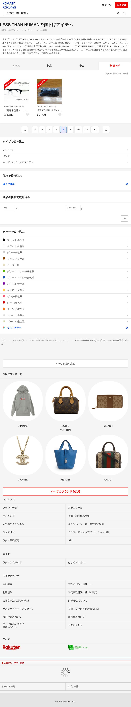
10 (78, 129)
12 (95, 129)
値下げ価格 (65, 184)
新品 (49, 65)
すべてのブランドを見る (65, 491)
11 (86, 129)
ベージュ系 (65, 265)
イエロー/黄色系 (65, 290)
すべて (16, 65)
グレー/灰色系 (65, 252)
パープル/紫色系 (65, 283)
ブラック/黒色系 (65, 239)
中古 (81, 65)
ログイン (106, 5)
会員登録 (121, 5)
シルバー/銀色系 (65, 315)
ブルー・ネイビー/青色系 (65, 277)
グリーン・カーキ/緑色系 (65, 271)
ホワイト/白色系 (65, 246)
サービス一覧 (8, 686)
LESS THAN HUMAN (14, 106)
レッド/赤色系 (65, 302)
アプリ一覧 (72, 686)
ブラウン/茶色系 (65, 258)
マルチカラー (65, 327)
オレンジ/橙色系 (65, 309)
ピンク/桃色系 (65, 296)
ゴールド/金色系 (65, 321)
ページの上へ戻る (65, 363)
